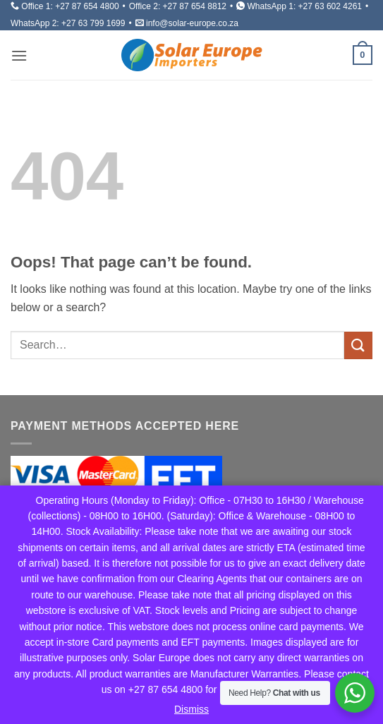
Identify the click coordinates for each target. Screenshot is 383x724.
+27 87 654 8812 (194, 6)
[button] (19, 55)
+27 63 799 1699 (93, 23)
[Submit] (358, 345)
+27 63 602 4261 (330, 6)
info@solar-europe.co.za (192, 23)
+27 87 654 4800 (86, 6)
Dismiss (191, 709)
